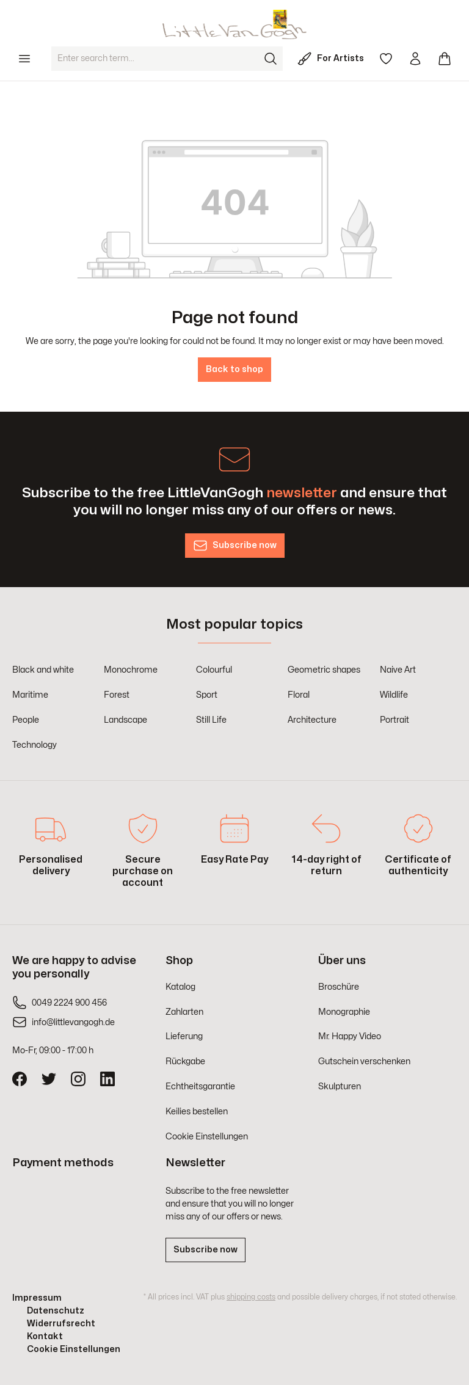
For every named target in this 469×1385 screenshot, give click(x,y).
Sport (206, 695)
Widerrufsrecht (61, 1324)
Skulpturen (339, 1087)
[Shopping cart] (444, 58)
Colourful (214, 670)
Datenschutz (55, 1311)
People (25, 720)
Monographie (344, 1012)
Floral (299, 695)
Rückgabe (185, 1061)
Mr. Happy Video (349, 1036)
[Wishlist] (386, 58)
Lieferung (184, 1036)
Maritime (30, 695)
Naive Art (398, 670)
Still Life (211, 720)
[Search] (270, 58)
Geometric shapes (324, 670)
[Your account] (415, 58)
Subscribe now (205, 1250)
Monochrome (131, 670)
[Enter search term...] (155, 58)
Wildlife (394, 695)
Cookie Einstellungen (206, 1137)
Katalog (180, 987)
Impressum (37, 1298)
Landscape (125, 720)
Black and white (43, 670)
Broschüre (338, 987)
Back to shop (234, 369)
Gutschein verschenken (364, 1061)
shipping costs (251, 1297)
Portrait (394, 720)
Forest (116, 695)
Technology (34, 745)
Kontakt (45, 1336)
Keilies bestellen (196, 1112)
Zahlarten (184, 1012)
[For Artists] (333, 58)
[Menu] (24, 58)
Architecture (312, 720)
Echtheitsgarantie (200, 1087)
